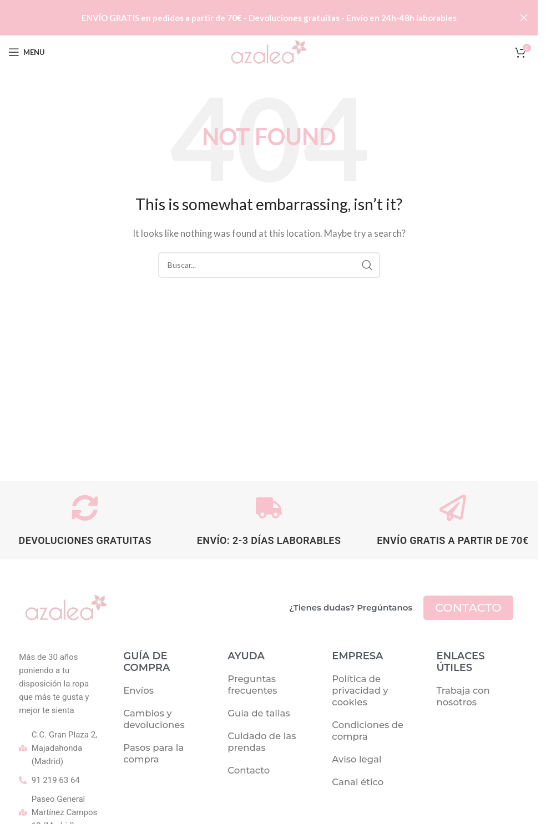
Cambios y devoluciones (153, 720)
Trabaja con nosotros (462, 697)
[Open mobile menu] (26, 52)
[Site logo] (268, 51)
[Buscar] (269, 265)
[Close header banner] (524, 17)
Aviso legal (356, 760)
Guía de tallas (259, 714)
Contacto (249, 771)
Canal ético (357, 783)
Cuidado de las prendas (262, 742)
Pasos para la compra (153, 754)
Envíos (138, 691)
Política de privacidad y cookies (360, 691)
